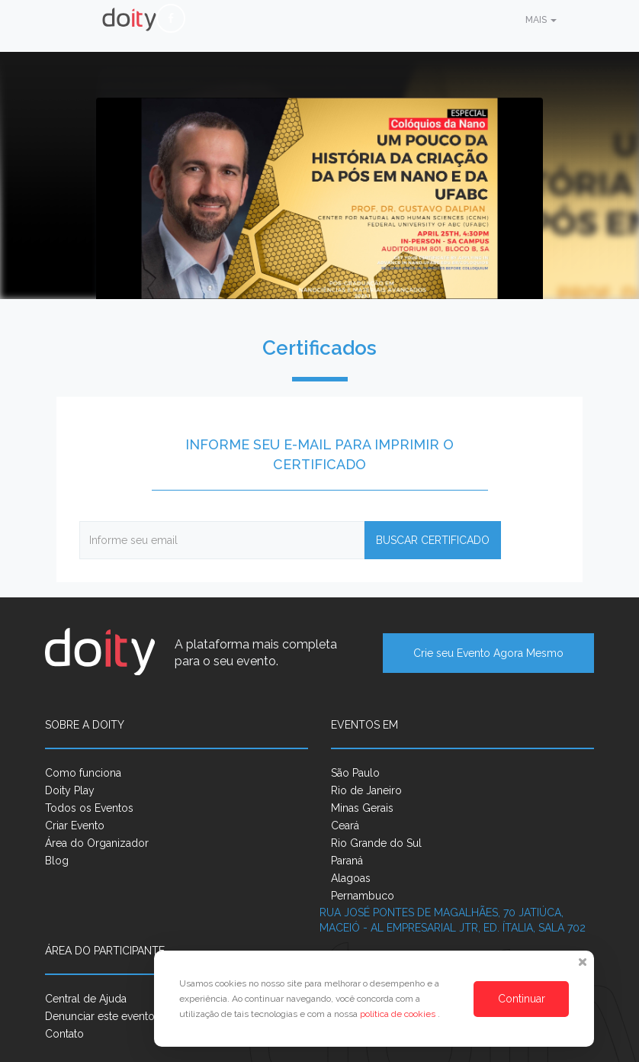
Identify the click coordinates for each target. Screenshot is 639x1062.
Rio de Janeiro (366, 790)
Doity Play (70, 790)
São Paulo (355, 773)
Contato (64, 1034)
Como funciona (83, 773)
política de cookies (399, 1014)
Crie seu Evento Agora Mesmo (488, 653)
